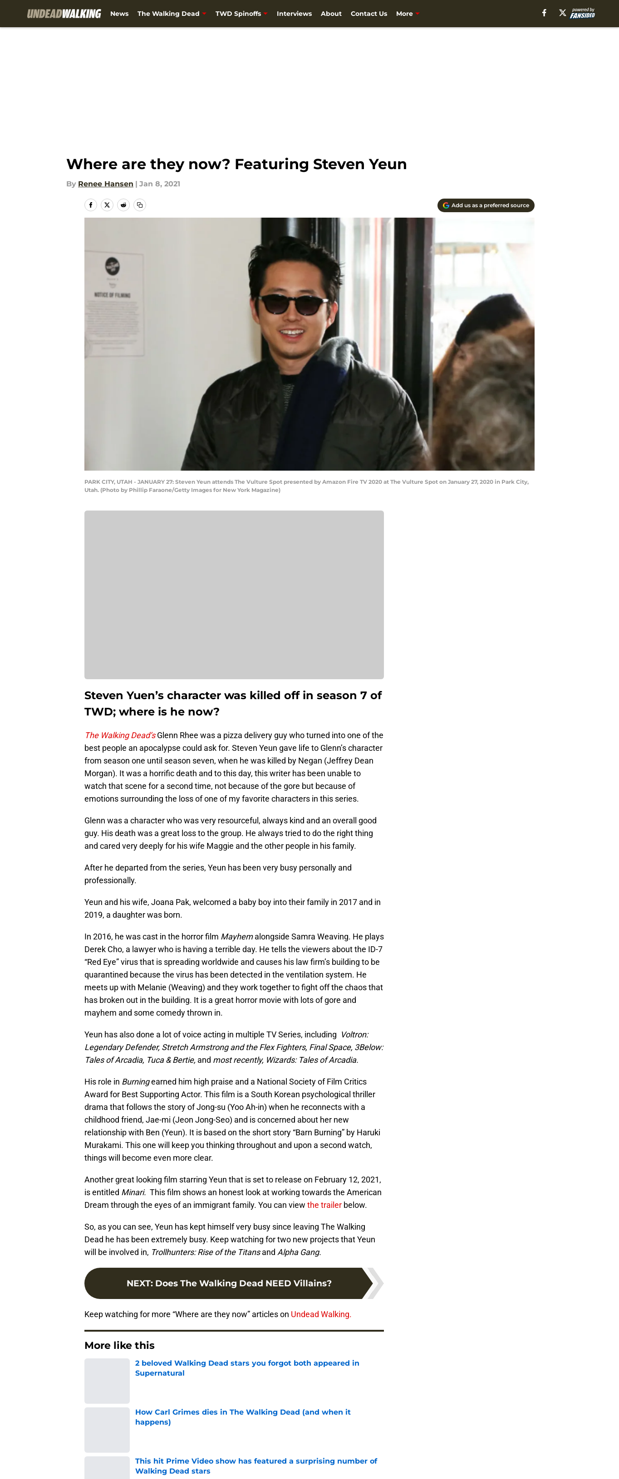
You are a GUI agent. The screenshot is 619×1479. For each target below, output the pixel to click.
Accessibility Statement (125, 1470)
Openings (222, 1436)
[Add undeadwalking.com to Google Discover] (486, 205)
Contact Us (369, 14)
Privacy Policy (229, 1453)
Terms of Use (314, 1453)
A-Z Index (222, 1470)
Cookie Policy (412, 1453)
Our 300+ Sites (414, 1436)
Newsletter (414, 14)
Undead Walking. (321, 1314)
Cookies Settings (234, 601)
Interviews (294, 14)
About (331, 14)
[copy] (139, 205)
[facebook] (559, 12)
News (119, 14)
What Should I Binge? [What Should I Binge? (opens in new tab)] (478, 14)
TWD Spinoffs (238, 14)
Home (94, 1373)
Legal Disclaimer (506, 1453)
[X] (576, 12)
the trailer (323, 1205)
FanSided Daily (503, 1436)
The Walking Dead (169, 14)
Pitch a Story (105, 1453)
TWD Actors (134, 1373)
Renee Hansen (105, 184)
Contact (304, 1436)
